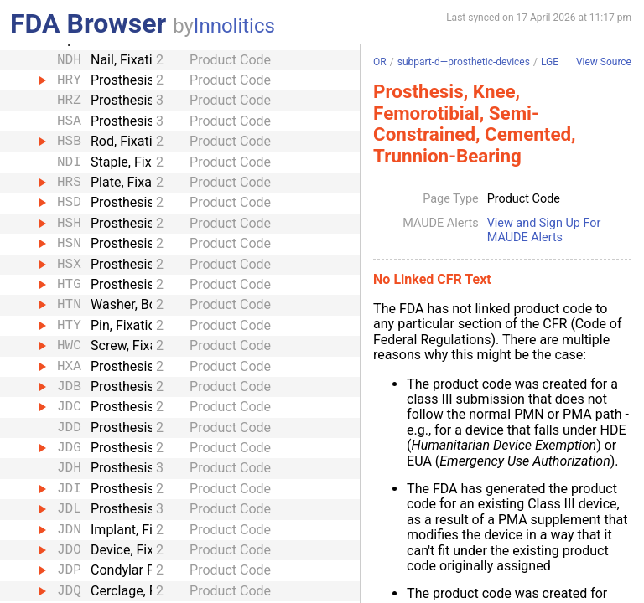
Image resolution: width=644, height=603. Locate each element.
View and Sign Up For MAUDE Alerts (544, 231)
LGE (549, 62)
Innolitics (234, 26)
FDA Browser (88, 23)
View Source (603, 62)
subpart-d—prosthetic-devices (463, 62)
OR (380, 62)
